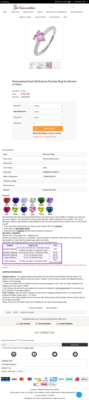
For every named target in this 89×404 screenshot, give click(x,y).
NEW (65, 17)
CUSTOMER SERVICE (8, 364)
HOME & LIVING (26, 17)
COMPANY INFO (7, 361)
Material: (17, 106)
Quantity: (17, 123)
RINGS (40, 12)
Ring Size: (18, 117)
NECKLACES (29, 12)
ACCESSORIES (77, 12)
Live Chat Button (79, 395)
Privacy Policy (29, 348)
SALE (5, 12)
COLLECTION (41, 17)
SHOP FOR (16, 12)
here (12, 302)
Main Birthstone (19, 111)
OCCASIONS (55, 17)
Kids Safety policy (23, 228)
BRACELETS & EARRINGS (57, 12)
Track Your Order (61, 2)
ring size (58, 226)
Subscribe (75, 345)
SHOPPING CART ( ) (81, 2)
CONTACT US (6, 368)
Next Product (52, 308)
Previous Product (35, 308)
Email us (21, 231)
